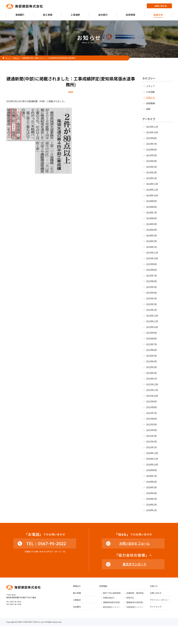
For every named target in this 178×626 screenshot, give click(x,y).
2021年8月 (151, 407)
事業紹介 (77, 586)
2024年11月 (152, 189)
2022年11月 (152, 321)
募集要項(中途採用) (134, 602)
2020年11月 (152, 458)
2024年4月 (151, 229)
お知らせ (150, 97)
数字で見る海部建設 (112, 593)
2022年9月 (151, 332)
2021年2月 (151, 441)
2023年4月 (151, 292)
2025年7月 (151, 143)
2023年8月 (151, 269)
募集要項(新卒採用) (111, 602)
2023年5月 (151, 286)
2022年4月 (151, 361)
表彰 (148, 108)
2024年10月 (152, 195)
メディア (150, 86)
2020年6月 (151, 481)
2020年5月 (151, 487)
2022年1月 (151, 378)
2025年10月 (152, 132)
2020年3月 (151, 498)
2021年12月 (152, 384)
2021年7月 (151, 412)
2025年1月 (151, 178)
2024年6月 (151, 218)
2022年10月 (152, 327)
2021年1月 (151, 447)
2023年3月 (151, 298)
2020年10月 (152, 464)
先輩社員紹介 (109, 598)
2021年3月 (151, 435)
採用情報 (150, 103)
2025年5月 (151, 155)
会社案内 (77, 607)
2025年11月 (152, 126)
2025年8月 (151, 138)
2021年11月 (152, 389)
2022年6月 (151, 349)
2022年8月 (151, 338)
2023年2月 (151, 304)
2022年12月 (152, 315)
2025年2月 (151, 172)
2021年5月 (151, 424)
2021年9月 (151, 401)
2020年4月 (151, 493)
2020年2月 (151, 504)
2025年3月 (151, 166)
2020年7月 (151, 475)
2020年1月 (151, 510)
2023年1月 (151, 309)
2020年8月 (151, 470)
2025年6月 (151, 149)
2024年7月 (151, 212)
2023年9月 (151, 264)
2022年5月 (151, 355)
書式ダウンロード (135, 564)
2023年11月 (152, 252)
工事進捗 (77, 600)
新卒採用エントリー (112, 607)
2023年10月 (152, 258)
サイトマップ (155, 607)
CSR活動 (150, 91)
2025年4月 (151, 160)
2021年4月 (151, 430)
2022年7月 (151, 344)
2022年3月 (151, 367)
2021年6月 (151, 418)
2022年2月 (151, 372)
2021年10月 (152, 395)
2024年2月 (151, 241)
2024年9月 (151, 201)
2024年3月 (151, 235)
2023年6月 (151, 281)
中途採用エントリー (135, 607)
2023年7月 (151, 275)
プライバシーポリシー (159, 600)
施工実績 (77, 593)
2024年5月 (151, 224)
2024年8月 (151, 206)
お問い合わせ (155, 593)
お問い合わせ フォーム (134, 543)
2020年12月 (152, 453)
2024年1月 (151, 246)
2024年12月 (152, 183)
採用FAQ (130, 598)
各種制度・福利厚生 (135, 593)
